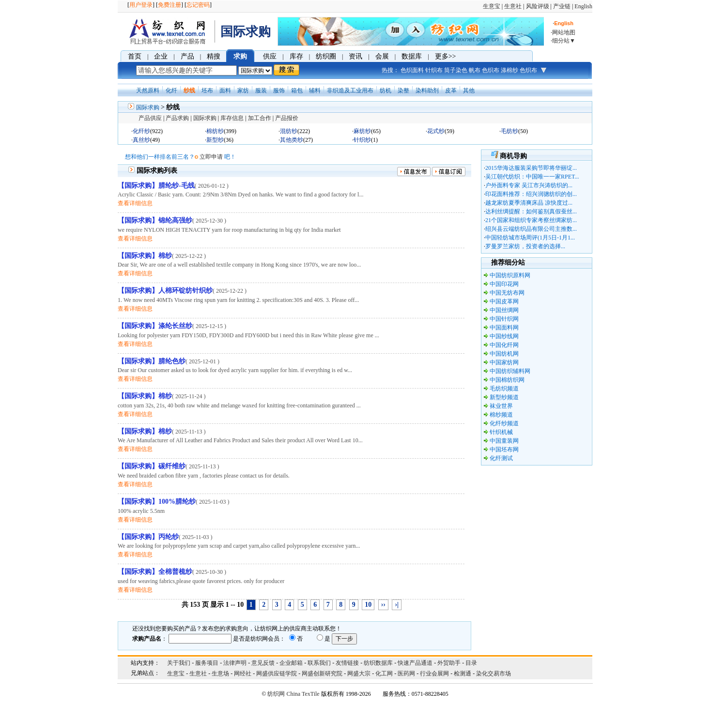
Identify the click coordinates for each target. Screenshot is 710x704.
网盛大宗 (358, 673)
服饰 (279, 90)
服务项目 (206, 662)
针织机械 (501, 432)
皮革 (451, 90)
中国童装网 (504, 440)
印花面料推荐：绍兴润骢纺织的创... (531, 194)
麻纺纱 (362, 131)
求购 (240, 56)
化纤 (171, 90)
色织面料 (412, 70)
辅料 (315, 90)
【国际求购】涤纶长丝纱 (155, 326)
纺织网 (276, 693)
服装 (261, 90)
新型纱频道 (504, 397)
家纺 (243, 90)
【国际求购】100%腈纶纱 (157, 501)
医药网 (406, 673)
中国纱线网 (504, 336)
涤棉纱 (509, 70)
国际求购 (147, 107)
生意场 (220, 673)
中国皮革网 (504, 301)
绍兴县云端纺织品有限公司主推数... (531, 228)
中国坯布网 (504, 449)
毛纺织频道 (504, 388)
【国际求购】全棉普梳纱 (155, 571)
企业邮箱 (291, 662)
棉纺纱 (215, 131)
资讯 (355, 56)
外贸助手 (449, 662)
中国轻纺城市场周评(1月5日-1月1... (530, 237)
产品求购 (177, 118)
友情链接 (347, 662)
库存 (296, 56)
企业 (161, 56)
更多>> (445, 56)
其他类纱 (291, 139)
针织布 (434, 70)
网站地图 (563, 32)
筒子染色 (455, 70)
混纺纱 (288, 131)
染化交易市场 (493, 673)
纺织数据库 (378, 662)
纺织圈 (326, 56)
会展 (382, 56)
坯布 (207, 90)
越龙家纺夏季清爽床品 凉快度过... (528, 202)
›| (397, 604)
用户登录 (141, 4)
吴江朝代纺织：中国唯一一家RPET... (532, 176)
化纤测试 (501, 458)
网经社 (242, 673)
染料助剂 (427, 90)
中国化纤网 (504, 345)
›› (383, 604)
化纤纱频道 (504, 423)
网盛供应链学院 (276, 673)
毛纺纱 (509, 131)
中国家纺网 (504, 362)
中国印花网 (504, 284)
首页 (134, 56)
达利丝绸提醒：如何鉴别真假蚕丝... (531, 211)
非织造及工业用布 (350, 90)
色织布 (490, 70)
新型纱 (215, 139)
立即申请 (211, 156)
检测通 (462, 673)
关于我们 (178, 662)
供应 (270, 56)
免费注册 (169, 4)
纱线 (189, 90)
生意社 (513, 6)
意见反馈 (263, 662)
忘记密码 (198, 4)
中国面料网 (504, 327)
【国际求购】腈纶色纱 (151, 361)
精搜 (213, 56)
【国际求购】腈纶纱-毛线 (156, 185)
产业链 (562, 6)
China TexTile (302, 693)
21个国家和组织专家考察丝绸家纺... (531, 220)
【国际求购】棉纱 (145, 255)
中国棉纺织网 (507, 379)
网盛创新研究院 (322, 673)
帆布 (474, 70)
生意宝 (491, 6)
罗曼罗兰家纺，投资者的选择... (525, 246)
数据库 (411, 56)
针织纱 (362, 139)
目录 (471, 662)
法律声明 (235, 662)
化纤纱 (141, 131)
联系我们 (319, 662)
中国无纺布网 (507, 292)
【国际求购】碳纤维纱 (151, 466)
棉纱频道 (501, 414)
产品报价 (286, 118)
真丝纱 (141, 139)
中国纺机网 (504, 353)
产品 (187, 56)
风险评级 (537, 6)
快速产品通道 (415, 662)
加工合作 (259, 118)
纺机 (385, 90)
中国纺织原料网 (510, 275)
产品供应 (150, 118)
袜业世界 (501, 406)
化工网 (384, 673)
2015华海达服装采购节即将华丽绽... (531, 168)
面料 (225, 90)
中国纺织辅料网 (510, 371)
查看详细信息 (135, 203)
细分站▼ (563, 40)
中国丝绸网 (504, 310)
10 (368, 604)
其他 (469, 90)
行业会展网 (434, 673)
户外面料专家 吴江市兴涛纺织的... (528, 185)
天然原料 (147, 90)
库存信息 (232, 118)
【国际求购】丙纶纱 (148, 536)
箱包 (297, 90)
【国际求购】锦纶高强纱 (155, 220)
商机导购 (513, 156)
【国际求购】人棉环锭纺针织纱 (165, 290)
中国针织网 (504, 318)
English (583, 6)
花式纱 (436, 131)
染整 (403, 90)
